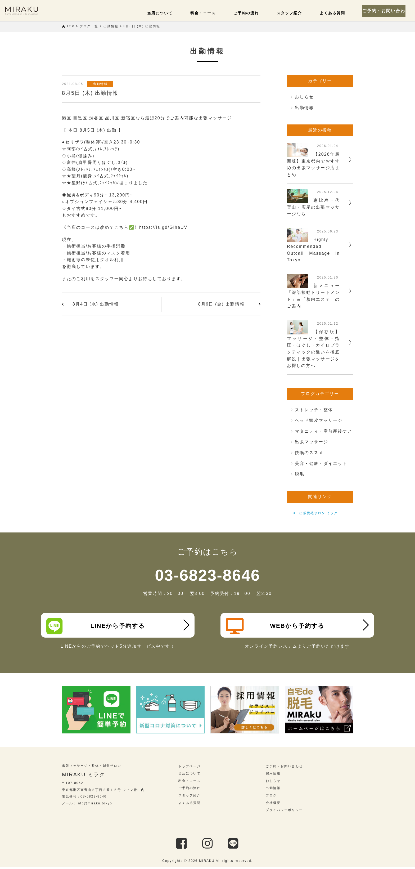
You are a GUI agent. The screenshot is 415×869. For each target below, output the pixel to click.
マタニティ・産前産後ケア (323, 431)
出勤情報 (101, 84)
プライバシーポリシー (284, 812)
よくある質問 (333, 13)
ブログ (271, 797)
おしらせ (304, 97)
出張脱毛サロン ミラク (318, 513)
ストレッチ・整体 (314, 409)
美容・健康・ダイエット (321, 463)
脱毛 (299, 474)
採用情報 (273, 775)
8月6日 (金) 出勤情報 (221, 304)
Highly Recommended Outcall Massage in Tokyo (313, 249)
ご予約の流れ (251, 13)
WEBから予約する (276, 626)
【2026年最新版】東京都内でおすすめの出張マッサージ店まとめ (313, 164)
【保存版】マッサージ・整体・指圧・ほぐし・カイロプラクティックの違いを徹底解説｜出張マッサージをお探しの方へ (313, 348)
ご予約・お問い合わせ (386, 10)
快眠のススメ (309, 452)
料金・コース (209, 13)
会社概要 (273, 805)
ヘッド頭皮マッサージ (318, 420)
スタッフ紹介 (292, 13)
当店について (168, 13)
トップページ (189, 768)
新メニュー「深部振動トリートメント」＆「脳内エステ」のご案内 (313, 295)
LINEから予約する (96, 626)
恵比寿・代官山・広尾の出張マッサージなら (313, 207)
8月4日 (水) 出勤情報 (96, 304)
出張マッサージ (311, 442)
